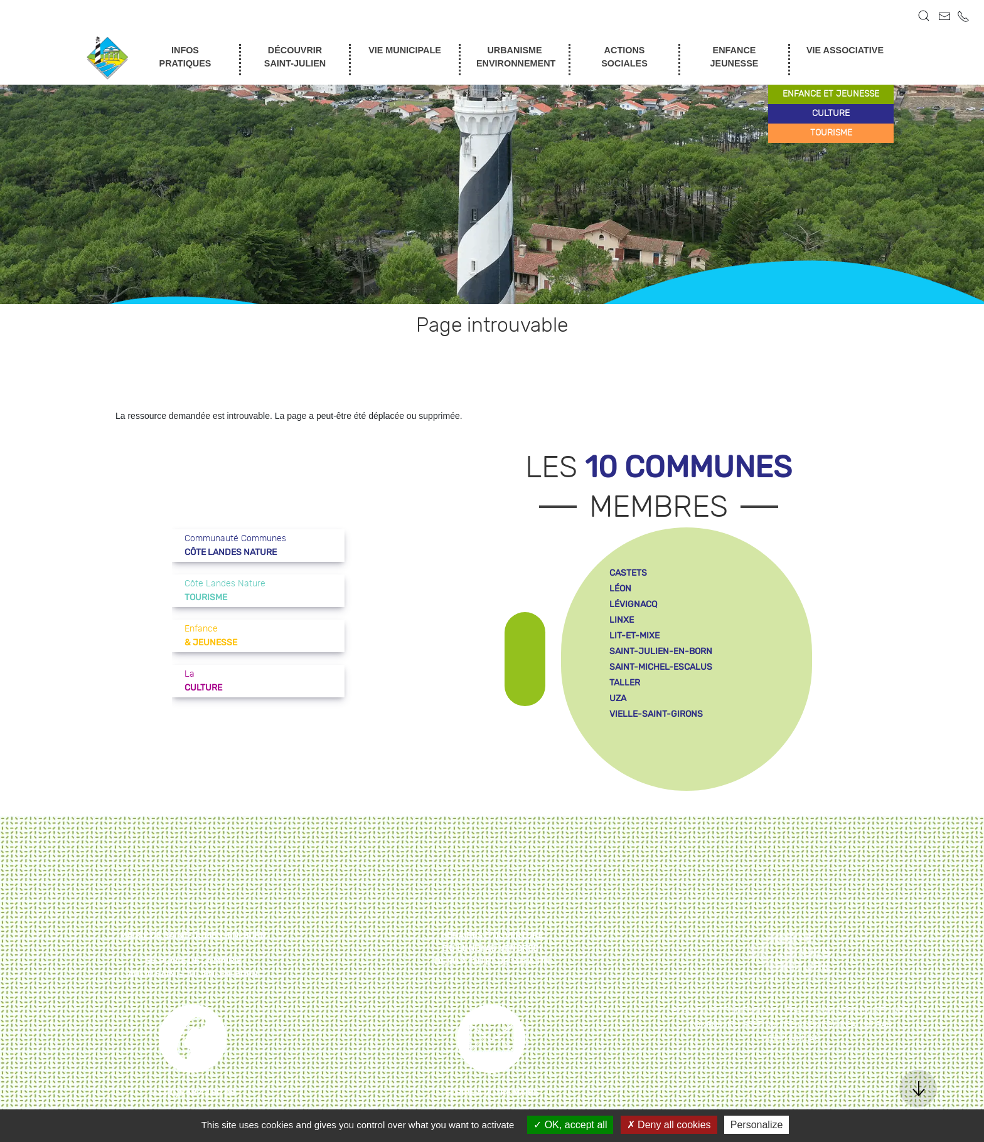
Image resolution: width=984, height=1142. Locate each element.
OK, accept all (570, 1124)
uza (617, 698)
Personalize (756, 1124)
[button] (923, 15)
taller (624, 682)
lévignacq (633, 604)
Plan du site (700, 1011)
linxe (621, 620)
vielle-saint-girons (656, 714)
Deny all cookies (669, 1124)
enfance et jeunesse (831, 94)
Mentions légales (776, 1011)
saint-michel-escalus (660, 667)
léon (620, 588)
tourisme (831, 133)
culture (831, 113)
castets (628, 573)
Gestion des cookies (787, 1024)
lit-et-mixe (634, 635)
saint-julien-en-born (660, 651)
